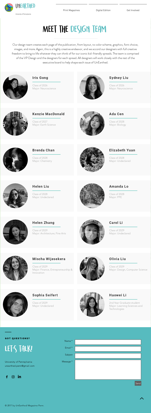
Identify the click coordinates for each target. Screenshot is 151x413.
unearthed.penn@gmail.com (20, 365)
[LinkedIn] (19, 377)
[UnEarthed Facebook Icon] (7, 377)
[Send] (138, 383)
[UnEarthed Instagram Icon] (13, 377)
